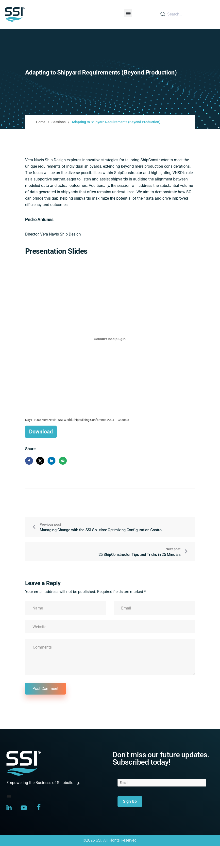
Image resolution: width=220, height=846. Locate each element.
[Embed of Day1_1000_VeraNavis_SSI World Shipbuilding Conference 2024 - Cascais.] (110, 339)
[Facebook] (39, 807)
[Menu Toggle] (8, 796)
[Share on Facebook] (29, 461)
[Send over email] (63, 461)
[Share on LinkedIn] (51, 461)
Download (41, 432)
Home (40, 122)
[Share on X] (40, 461)
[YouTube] (23, 807)
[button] (128, 13)
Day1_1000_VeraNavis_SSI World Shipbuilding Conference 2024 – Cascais (77, 420)
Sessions (58, 122)
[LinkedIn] (9, 807)
